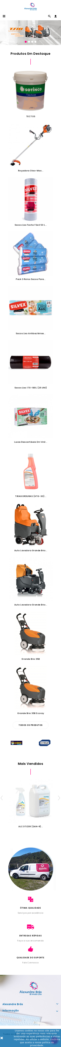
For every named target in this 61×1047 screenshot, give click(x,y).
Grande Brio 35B (30, 659)
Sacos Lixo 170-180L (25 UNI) (30, 387)
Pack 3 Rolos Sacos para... (31, 279)
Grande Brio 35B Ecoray (30, 713)
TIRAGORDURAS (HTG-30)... (30, 496)
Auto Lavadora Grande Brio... (30, 550)
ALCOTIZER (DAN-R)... (30, 826)
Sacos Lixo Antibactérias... (31, 333)
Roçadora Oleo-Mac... (30, 170)
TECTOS (30, 116)
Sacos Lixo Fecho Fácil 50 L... (31, 224)
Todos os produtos (31, 725)
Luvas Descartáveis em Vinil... (30, 441)
